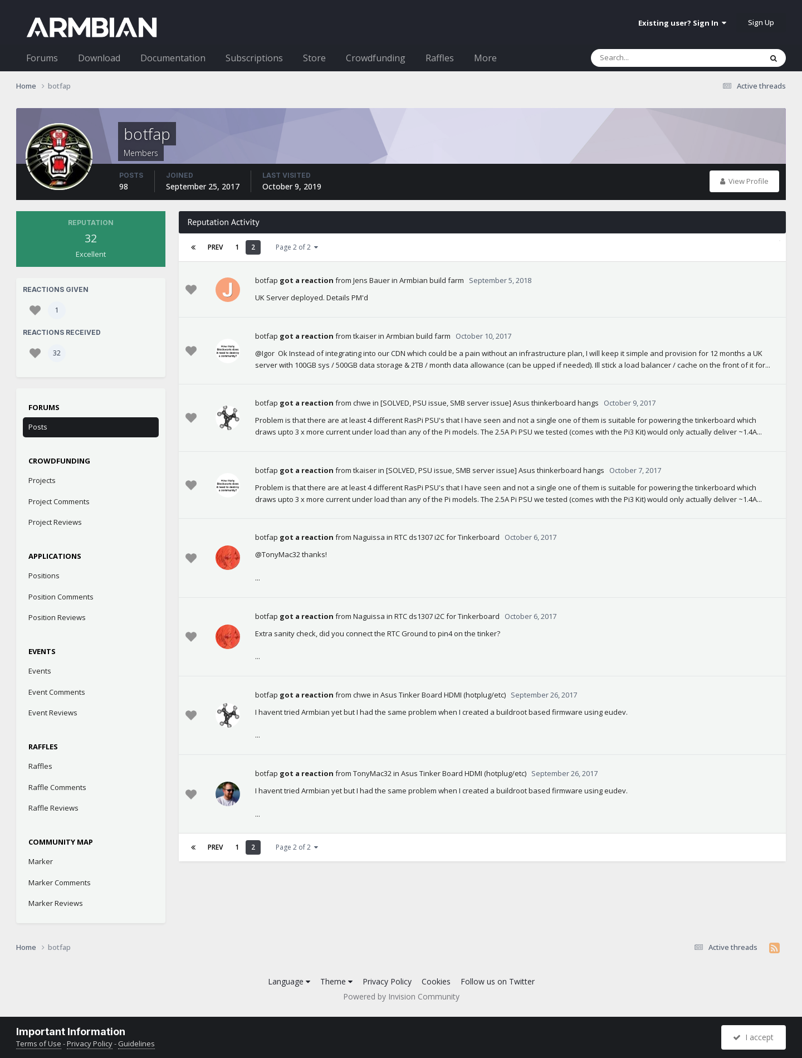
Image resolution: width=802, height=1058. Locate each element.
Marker (40, 861)
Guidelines (136, 1044)
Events (39, 671)
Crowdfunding (375, 58)
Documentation (173, 58)
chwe (362, 403)
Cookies (436, 981)
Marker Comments (59, 882)
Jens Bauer (371, 280)
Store (314, 58)
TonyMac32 (372, 773)
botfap (266, 280)
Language (289, 981)
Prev (215, 247)
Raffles (440, 58)
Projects (42, 480)
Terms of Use (38, 1044)
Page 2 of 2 (297, 247)
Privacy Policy (387, 981)
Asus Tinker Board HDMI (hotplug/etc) (443, 695)
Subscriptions (254, 58)
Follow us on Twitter (498, 981)
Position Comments (61, 597)
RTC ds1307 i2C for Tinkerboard (447, 537)
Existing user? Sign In (682, 23)
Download (99, 58)
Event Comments (56, 692)
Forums (42, 58)
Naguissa (369, 537)
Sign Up (761, 22)
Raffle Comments (57, 787)
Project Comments (59, 501)
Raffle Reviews (53, 808)
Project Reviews (55, 522)
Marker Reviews (55, 903)
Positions (44, 576)
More (485, 58)
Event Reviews (52, 713)
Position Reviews (57, 617)
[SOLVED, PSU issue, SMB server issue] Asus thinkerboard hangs (489, 403)
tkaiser (364, 336)
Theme (336, 981)
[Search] (647, 58)
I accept (753, 1037)
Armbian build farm (431, 280)
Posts (37, 427)
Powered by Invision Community (401, 996)
